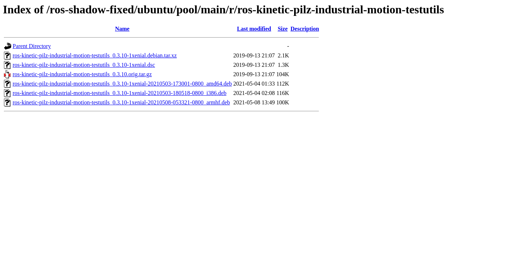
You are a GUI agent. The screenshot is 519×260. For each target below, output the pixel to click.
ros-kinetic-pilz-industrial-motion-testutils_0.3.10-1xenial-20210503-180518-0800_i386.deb (119, 93)
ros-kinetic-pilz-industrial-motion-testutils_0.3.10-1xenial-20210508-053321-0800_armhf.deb (121, 102)
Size (283, 29)
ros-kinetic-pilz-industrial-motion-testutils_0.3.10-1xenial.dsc (84, 65)
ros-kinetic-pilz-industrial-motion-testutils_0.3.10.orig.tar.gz (82, 74)
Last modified (254, 29)
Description (304, 29)
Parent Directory (32, 46)
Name (122, 29)
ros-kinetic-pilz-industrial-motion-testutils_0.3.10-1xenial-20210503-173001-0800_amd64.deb (122, 84)
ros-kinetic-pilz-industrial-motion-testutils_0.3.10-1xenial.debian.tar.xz (95, 55)
